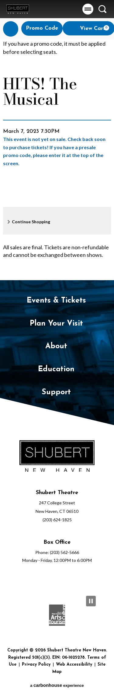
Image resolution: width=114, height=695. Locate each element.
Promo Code (42, 28)
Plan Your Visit (56, 323)
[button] (87, 9)
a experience (57, 685)
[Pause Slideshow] (91, 601)
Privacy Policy (36, 664)
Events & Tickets (56, 300)
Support (56, 392)
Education (56, 369)
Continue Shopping (31, 221)
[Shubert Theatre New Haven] (57, 457)
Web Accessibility (74, 664)
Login (13, 29)
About (56, 346)
